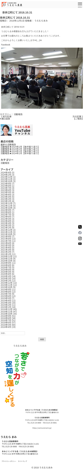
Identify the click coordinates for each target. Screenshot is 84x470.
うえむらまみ (41, 20)
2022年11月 (6, 205)
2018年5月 (6, 324)
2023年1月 (6, 201)
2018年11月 (6, 311)
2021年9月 (6, 236)
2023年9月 (6, 183)
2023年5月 (6, 192)
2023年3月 (6, 196)
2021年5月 (6, 245)
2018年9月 (6, 315)
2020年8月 (6, 265)
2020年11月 (6, 258)
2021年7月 (6, 240)
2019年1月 (6, 307)
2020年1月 (6, 280)
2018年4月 (6, 327)
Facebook (5, 44)
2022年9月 (6, 210)
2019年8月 (6, 291)
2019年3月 (6, 302)
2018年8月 (6, 318)
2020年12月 (6, 256)
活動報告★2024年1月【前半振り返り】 (20, 153)
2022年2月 (6, 225)
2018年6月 (6, 322)
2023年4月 (6, 194)
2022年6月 (6, 216)
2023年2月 (6, 198)
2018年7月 (6, 320)
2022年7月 (6, 214)
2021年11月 (6, 232)
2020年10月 (6, 260)
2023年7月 (6, 187)
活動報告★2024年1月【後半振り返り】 (20, 151)
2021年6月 (6, 243)
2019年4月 (6, 300)
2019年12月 (6, 282)
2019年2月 (6, 304)
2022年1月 (6, 227)
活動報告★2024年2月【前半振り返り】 (20, 148)
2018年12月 (6, 309)
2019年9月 (6, 289)
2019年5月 (6, 298)
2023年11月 (6, 179)
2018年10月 (6, 313)
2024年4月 (6, 172)
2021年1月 (6, 254)
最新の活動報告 (8, 144)
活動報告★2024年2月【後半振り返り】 (20, 146)
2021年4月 (6, 247)
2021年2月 (6, 251)
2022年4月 (6, 221)
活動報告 (18, 114)
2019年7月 (6, 293)
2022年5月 (6, 218)
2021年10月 (6, 234)
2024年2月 (6, 174)
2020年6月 (6, 269)
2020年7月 (6, 267)
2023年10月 (6, 181)
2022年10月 (6, 207)
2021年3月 (6, 249)
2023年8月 (6, 185)
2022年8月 (6, 212)
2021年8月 (6, 238)
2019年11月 (6, 285)
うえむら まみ (9, 437)
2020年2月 (6, 278)
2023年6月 (6, 190)
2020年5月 (6, 271)
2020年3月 (6, 276)
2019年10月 (6, 287)
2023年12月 (6, 176)
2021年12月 (6, 229)
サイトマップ (22, 461)
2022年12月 (6, 203)
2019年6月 (6, 296)
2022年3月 (6, 223)
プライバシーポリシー (8, 461)
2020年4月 (6, 273)
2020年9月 (6, 262)
